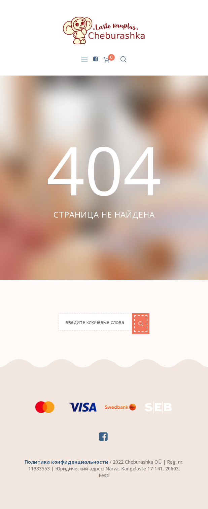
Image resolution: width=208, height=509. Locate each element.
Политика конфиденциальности (66, 462)
